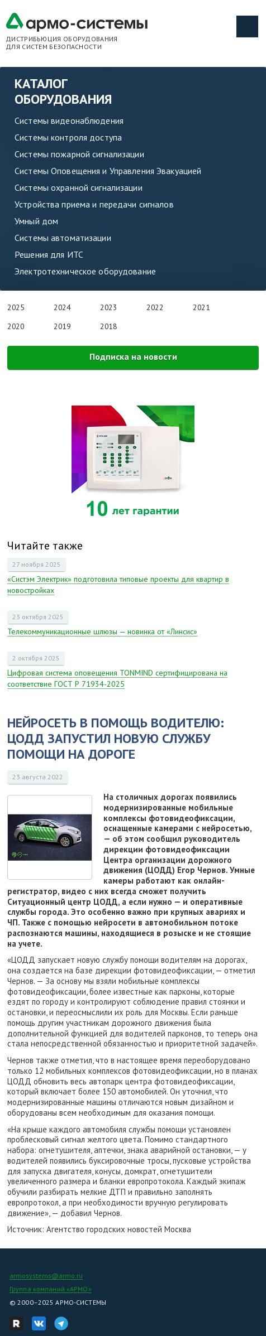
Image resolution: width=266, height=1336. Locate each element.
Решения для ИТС (49, 254)
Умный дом (36, 220)
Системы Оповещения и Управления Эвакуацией (108, 170)
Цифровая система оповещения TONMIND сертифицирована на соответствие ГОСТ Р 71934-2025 (117, 678)
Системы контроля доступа (68, 137)
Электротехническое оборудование (85, 271)
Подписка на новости (133, 356)
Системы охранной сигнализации (78, 187)
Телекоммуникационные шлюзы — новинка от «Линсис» (102, 631)
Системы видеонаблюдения (69, 120)
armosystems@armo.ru (46, 1275)
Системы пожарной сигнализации (79, 154)
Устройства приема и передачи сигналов (94, 204)
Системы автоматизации (63, 237)
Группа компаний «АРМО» (51, 1289)
